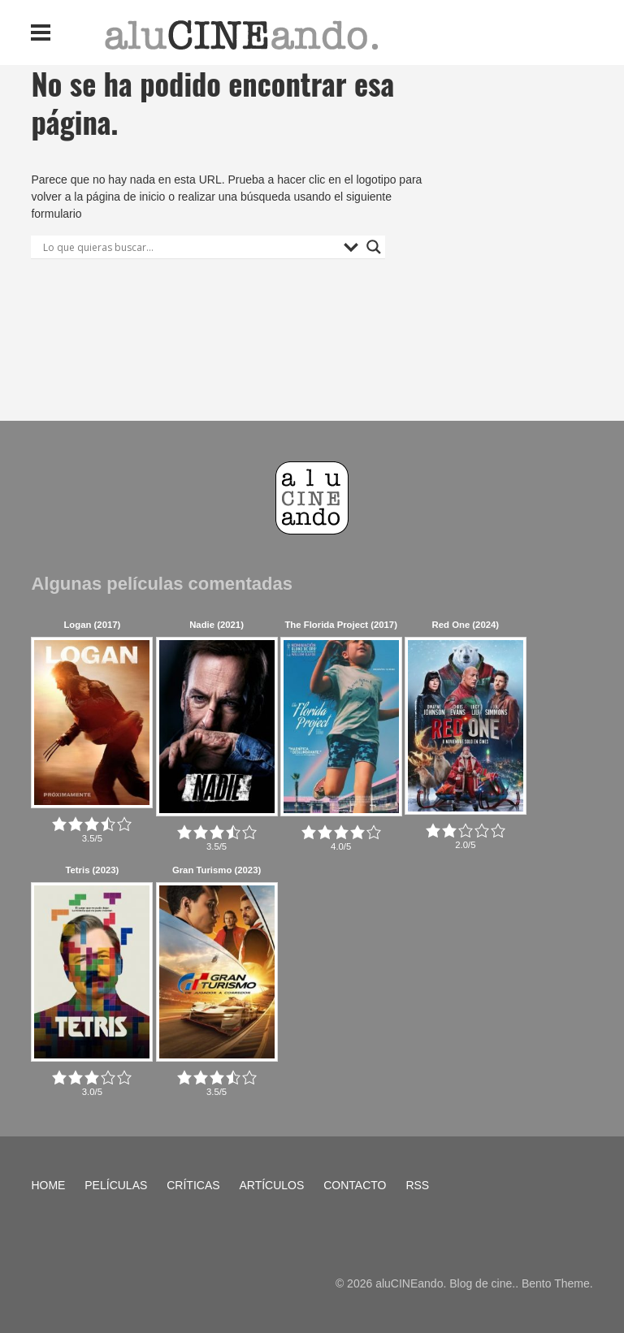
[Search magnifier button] (373, 247)
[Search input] (189, 247)
